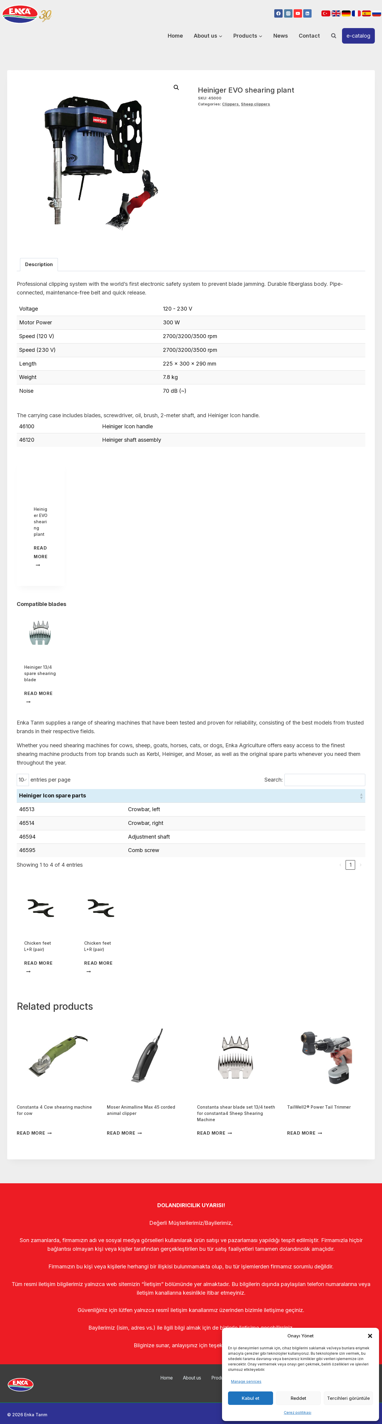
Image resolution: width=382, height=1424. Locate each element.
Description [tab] (39, 264)
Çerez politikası (297, 1412)
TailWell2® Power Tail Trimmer (319, 1107)
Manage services (246, 1381)
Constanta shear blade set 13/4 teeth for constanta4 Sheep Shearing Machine (236, 1113)
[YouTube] (298, 13)
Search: (273, 780)
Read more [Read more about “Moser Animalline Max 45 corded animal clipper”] (124, 1132)
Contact (309, 36)
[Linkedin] (307, 13)
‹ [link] (340, 865)
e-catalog (358, 36)
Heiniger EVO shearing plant (40, 522)
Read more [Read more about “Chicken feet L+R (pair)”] (38, 966)
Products (209, 1382)
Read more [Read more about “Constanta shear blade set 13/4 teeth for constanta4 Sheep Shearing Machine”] (214, 1132)
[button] (370, 1336)
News (280, 36)
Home (175, 36)
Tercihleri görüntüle (348, 1398)
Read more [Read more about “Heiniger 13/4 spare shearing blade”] (38, 697)
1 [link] (350, 865)
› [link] (361, 865)
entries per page (50, 780)
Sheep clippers (255, 104)
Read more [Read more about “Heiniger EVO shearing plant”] (41, 556)
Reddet (298, 1398)
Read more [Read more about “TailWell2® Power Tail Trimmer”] (304, 1132)
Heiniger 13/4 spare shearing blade (40, 673)
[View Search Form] (333, 35)
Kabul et (250, 1398)
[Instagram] (288, 13)
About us (182, 1382)
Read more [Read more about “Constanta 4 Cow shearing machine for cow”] (34, 1132)
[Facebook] (278, 13)
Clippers (230, 104)
